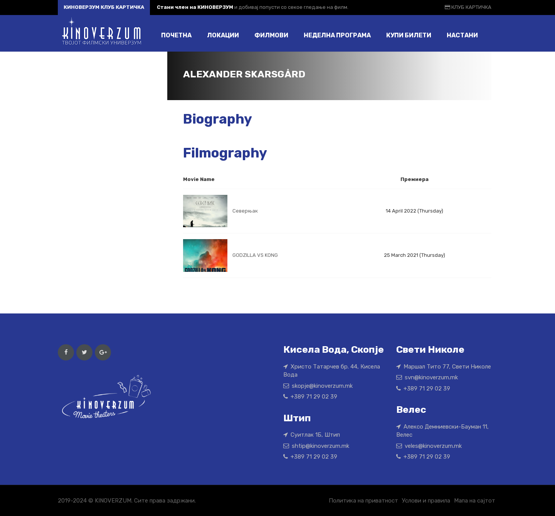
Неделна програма (337, 35)
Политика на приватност (363, 500)
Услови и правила (426, 500)
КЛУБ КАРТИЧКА (468, 7)
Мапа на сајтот (474, 500)
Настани (462, 35)
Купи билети (408, 35)
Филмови (271, 35)
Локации (223, 35)
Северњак (245, 211)
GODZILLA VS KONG (255, 255)
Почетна (176, 35)
